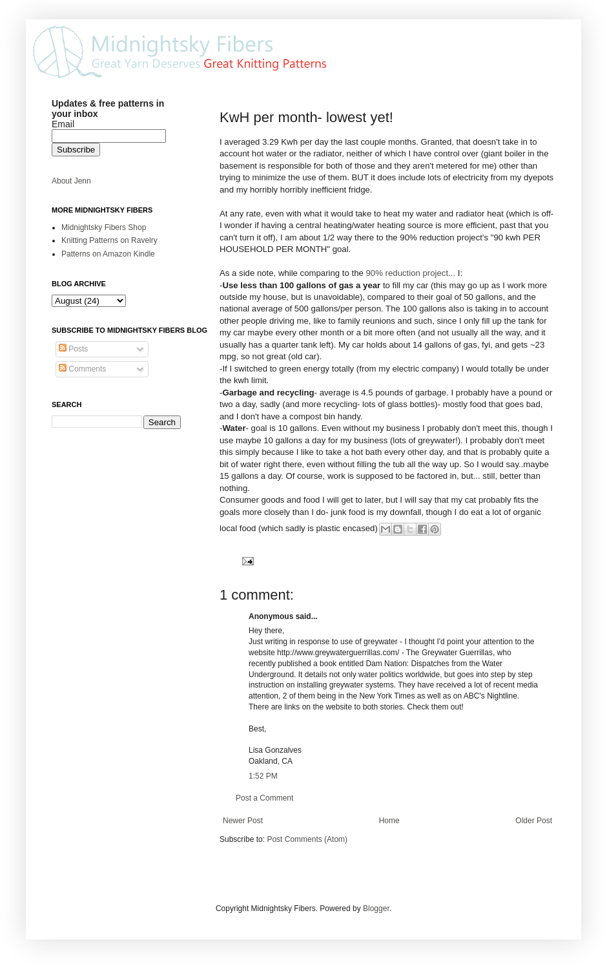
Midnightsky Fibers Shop (103, 227)
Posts (73, 348)
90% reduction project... (411, 273)
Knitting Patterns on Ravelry (109, 240)
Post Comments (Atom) (307, 839)
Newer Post (243, 820)
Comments (82, 368)
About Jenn (71, 180)
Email (63, 124)
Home (389, 820)
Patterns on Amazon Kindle (108, 253)
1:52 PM (263, 776)
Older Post (533, 820)
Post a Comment (264, 798)
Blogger (376, 908)
